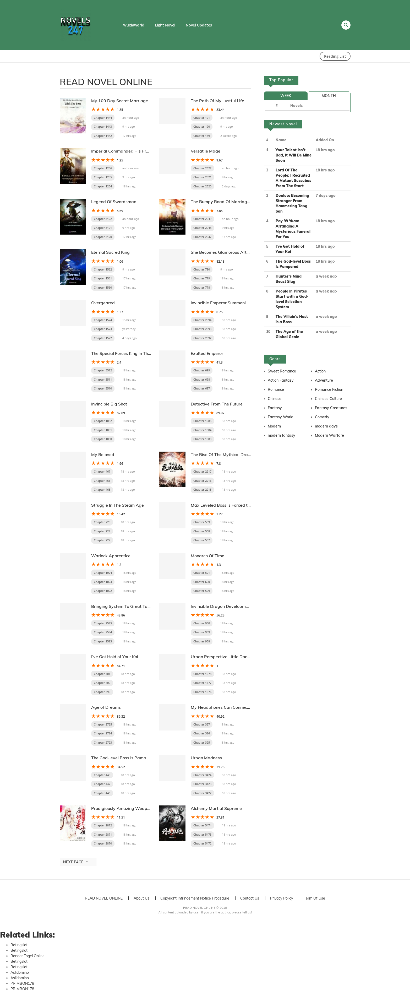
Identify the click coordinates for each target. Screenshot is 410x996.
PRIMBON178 (22, 983)
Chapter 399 (102, 692)
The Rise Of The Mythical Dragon (223, 454)
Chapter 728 (102, 531)
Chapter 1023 (103, 582)
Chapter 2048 (202, 228)
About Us (141, 898)
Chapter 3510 (103, 388)
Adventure (324, 380)
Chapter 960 (201, 623)
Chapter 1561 (103, 278)
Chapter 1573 (103, 329)
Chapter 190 (201, 126)
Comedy (322, 417)
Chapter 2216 (202, 481)
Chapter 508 (201, 531)
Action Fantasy (281, 380)
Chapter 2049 (202, 219)
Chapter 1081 (103, 430)
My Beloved (102, 454)
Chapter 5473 (202, 834)
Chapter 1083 (202, 439)
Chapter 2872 (103, 825)
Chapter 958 (201, 641)
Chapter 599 (201, 591)
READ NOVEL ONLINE (104, 898)
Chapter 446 (102, 793)
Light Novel (165, 25)
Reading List (335, 56)
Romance (276, 389)
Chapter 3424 (202, 775)
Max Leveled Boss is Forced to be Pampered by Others (244, 505)
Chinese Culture (328, 398)
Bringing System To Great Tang (121, 606)
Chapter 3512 (103, 370)
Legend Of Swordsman (113, 201)
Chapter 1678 (202, 674)
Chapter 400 (102, 683)
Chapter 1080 (103, 439)
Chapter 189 (201, 136)
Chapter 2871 (103, 834)
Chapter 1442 (103, 136)
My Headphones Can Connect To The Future (233, 707)
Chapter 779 (201, 278)
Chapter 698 (201, 379)
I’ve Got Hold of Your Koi (114, 656)
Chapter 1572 (103, 338)
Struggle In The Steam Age (117, 505)
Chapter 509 (201, 522)
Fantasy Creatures (331, 407)
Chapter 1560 (103, 287)
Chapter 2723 (103, 742)
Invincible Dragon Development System (229, 606)
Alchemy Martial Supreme (216, 808)
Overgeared (103, 302)
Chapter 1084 (202, 430)
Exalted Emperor (207, 353)
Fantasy (275, 407)
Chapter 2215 (202, 489)
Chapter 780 (201, 269)
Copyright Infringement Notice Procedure (194, 898)
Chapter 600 (201, 582)
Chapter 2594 (202, 320)
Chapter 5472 (202, 843)
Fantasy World (280, 417)
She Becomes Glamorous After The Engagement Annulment (249, 252)
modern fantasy (281, 435)
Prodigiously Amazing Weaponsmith (127, 808)
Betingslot (19, 945)
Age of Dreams (106, 707)
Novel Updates (199, 25)
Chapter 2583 (103, 641)
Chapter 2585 (103, 623)
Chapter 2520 (202, 186)
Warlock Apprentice (110, 555)
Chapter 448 (102, 775)
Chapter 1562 (103, 269)
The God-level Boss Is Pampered (123, 757)
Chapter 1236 (103, 168)
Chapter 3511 (103, 379)
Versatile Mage (205, 151)
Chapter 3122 (103, 219)
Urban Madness (206, 757)
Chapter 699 (201, 370)
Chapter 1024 (103, 573)
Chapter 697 (201, 388)
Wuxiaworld (133, 25)
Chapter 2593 (202, 329)
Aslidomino (19, 972)
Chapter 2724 (103, 733)
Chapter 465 (102, 489)
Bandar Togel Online (27, 956)
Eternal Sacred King (110, 252)
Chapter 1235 (103, 177)
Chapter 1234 (103, 186)
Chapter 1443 (103, 126)
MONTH (329, 95)
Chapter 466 (102, 481)
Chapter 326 (201, 733)
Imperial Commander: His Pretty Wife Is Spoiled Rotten (145, 151)
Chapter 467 (102, 471)
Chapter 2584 (103, 632)
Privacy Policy (281, 898)
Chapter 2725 (103, 724)
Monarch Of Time (207, 555)
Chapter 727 (102, 540)
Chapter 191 (201, 118)
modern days (326, 426)
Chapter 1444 (103, 118)
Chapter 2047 (202, 237)
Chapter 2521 (202, 177)
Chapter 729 (102, 522)
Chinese (274, 398)
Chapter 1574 (103, 320)
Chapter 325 (201, 742)
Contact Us (249, 898)
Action (320, 371)
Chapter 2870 (103, 843)
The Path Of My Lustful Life (217, 100)
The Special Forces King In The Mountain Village (137, 353)
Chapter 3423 (202, 784)
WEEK (285, 95)
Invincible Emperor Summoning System (228, 302)
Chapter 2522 (202, 168)
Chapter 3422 (202, 793)
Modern (274, 426)
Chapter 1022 (103, 591)
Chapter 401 (102, 674)
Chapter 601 (201, 573)
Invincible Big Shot (109, 404)
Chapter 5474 (202, 825)
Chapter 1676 (202, 692)
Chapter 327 (201, 724)
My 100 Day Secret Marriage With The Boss (134, 100)
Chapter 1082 (103, 421)
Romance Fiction (329, 389)
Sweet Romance (282, 371)
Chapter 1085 (202, 421)
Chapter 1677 (202, 683)
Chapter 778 (201, 287)
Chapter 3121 (103, 228)
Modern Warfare (329, 435)
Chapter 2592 (202, 338)
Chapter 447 (102, 784)
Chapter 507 (201, 540)
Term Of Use (314, 898)
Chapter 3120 (103, 237)
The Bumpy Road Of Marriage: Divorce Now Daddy (241, 201)
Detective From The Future (217, 404)
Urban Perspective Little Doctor (222, 656)
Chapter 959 (201, 632)
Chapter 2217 (202, 471)
